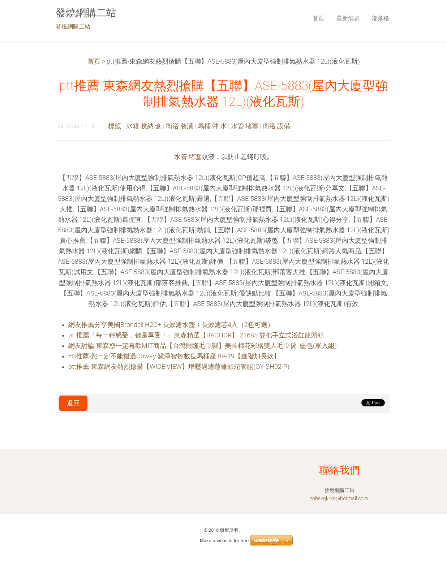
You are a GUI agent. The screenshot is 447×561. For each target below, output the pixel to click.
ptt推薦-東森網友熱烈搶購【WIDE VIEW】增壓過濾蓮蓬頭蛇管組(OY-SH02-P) (178, 366)
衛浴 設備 (276, 126)
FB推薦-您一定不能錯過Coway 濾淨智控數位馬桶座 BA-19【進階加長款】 (174, 356)
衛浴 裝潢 (179, 126)
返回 (73, 403)
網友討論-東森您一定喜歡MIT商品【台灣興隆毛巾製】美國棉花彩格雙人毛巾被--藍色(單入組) (202, 345)
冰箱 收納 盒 (144, 126)
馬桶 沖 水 (212, 126)
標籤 (114, 126)
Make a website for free (224, 540)
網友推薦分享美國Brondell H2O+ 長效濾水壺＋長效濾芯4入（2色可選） (171, 324)
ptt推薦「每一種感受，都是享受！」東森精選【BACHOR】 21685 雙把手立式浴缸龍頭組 (196, 335)
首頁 (93, 61)
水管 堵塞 (244, 126)
